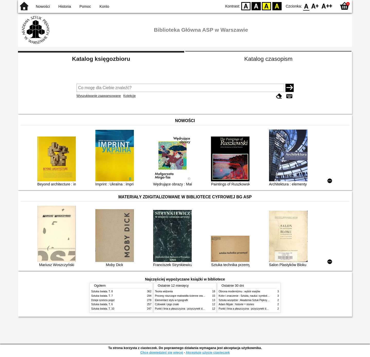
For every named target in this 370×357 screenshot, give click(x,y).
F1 (315, 6)
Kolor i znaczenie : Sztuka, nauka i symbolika (245, 295)
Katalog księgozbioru (101, 59)
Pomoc (85, 6)
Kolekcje (129, 96)
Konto (104, 6)
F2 (327, 6)
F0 (306, 6)
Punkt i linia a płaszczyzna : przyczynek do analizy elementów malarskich (197, 308)
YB (266, 6)
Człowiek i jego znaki (167, 304)
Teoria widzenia (164, 291)
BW (256, 6)
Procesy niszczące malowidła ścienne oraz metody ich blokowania (193, 295)
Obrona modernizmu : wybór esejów (239, 291)
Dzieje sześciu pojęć (103, 300)
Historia (64, 6)
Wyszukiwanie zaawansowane (99, 96)
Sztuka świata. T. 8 (102, 291)
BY (277, 6)
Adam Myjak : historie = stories (236, 304)
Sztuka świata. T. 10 (102, 308)
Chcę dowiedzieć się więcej (161, 352)
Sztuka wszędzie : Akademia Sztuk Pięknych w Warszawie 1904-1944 (259, 300)
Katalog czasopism (268, 59)
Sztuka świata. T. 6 (102, 304)
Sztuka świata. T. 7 (102, 295)
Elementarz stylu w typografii (171, 300)
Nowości (43, 6)
